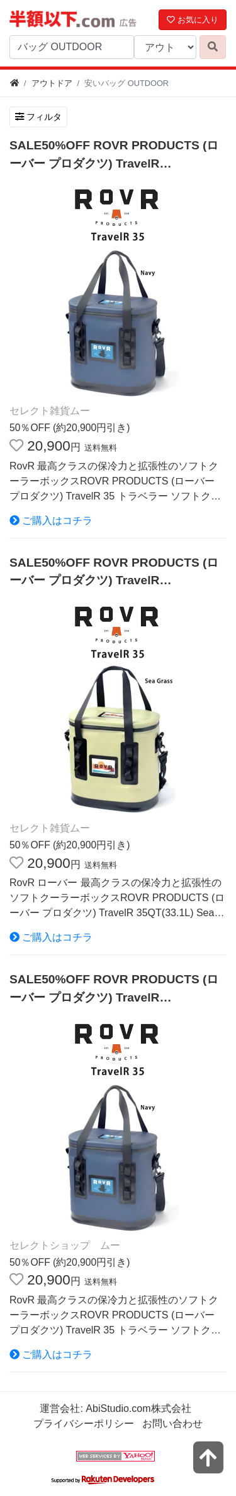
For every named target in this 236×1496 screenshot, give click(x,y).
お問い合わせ (172, 1423)
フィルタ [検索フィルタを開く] (38, 117)
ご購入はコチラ (51, 520)
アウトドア (51, 83)
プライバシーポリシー (83, 1423)
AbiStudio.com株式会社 (138, 1408)
